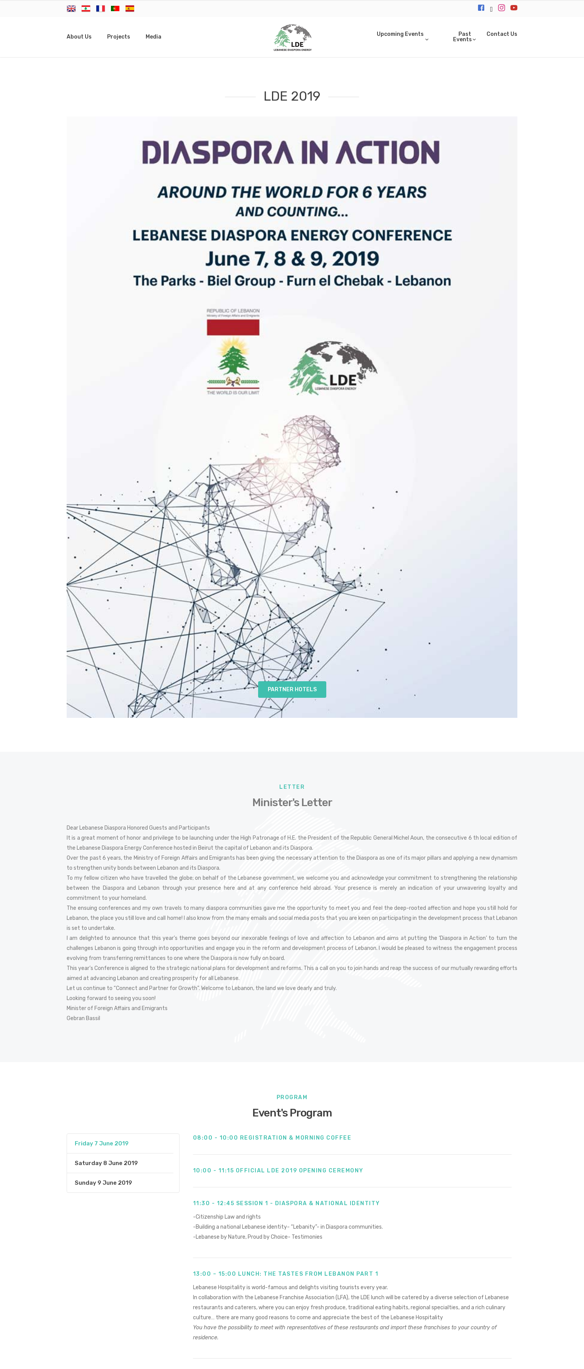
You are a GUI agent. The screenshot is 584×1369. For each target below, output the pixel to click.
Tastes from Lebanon (351, 1225)
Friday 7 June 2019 (102, 552)
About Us (79, 37)
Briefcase (462, 1209)
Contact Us (502, 34)
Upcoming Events (400, 34)
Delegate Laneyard (155, 1225)
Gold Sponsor (418, 1209)
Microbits (341, 1358)
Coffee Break (411, 1225)
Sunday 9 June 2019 (103, 591)
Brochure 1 (413, 1070)
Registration (212, 1225)
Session (298, 1225)
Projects (118, 37)
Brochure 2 (490, 1070)
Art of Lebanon (268, 1209)
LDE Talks (313, 1209)
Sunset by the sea (210, 1209)
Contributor (259, 1225)
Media (153, 37)
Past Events (462, 37)
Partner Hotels (292, 98)
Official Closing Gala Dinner (136, 1209)
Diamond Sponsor (363, 1209)
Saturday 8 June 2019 (106, 571)
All (443, 1225)
